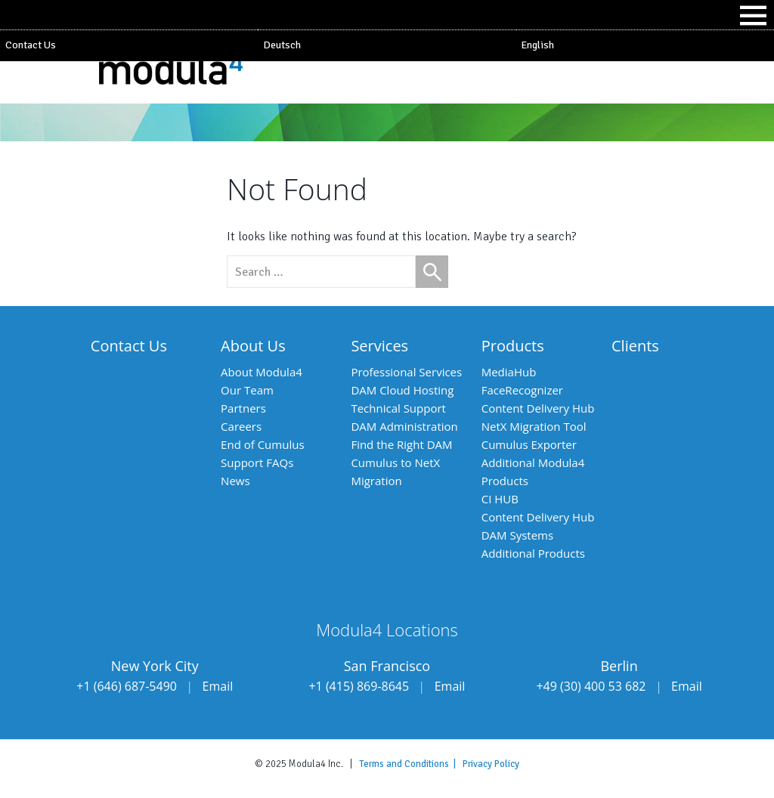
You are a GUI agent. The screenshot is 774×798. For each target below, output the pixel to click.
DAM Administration (404, 426)
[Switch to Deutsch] (386, 45)
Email (218, 686)
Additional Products (533, 553)
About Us (253, 346)
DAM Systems (517, 535)
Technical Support (398, 408)
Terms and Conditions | (411, 764)
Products (512, 346)
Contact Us (30, 45)
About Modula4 (261, 371)
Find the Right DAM (401, 444)
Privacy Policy (491, 764)
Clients (635, 346)
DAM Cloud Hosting (402, 389)
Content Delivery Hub (538, 408)
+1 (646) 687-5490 (126, 686)
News (235, 480)
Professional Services (406, 371)
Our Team (247, 389)
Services (379, 346)
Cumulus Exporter (529, 444)
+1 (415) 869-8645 (358, 686)
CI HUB (500, 498)
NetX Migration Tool (534, 426)
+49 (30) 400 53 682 (591, 686)
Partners (243, 408)
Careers (241, 426)
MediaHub (509, 371)
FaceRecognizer (522, 389)
